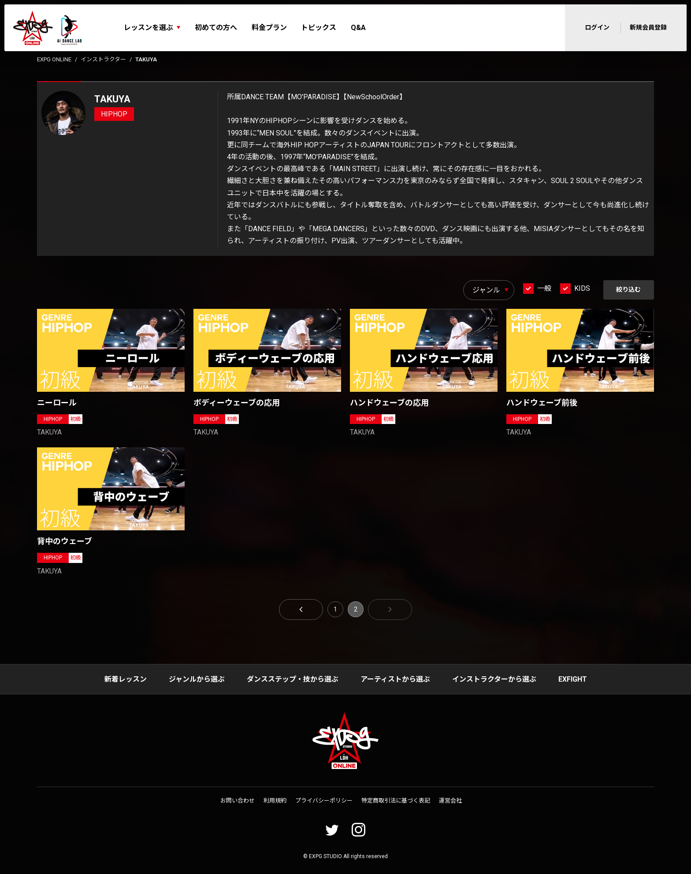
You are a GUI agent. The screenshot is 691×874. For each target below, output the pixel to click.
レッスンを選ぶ (148, 27)
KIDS (582, 288)
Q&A (358, 27)
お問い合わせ (237, 801)
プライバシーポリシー (324, 801)
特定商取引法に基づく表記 (395, 801)
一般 (544, 288)
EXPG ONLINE (54, 59)
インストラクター (103, 59)
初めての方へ (216, 27)
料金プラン (269, 27)
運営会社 (450, 801)
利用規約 (275, 801)
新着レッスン (125, 679)
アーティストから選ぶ (395, 679)
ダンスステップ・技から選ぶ (292, 679)
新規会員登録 (648, 27)
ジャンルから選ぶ (197, 679)
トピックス (318, 27)
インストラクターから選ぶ (494, 679)
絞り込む (628, 289)
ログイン (597, 27)
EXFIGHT (572, 679)
